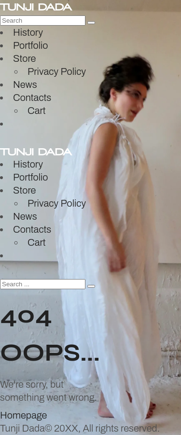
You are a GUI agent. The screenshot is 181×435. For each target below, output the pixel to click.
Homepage (23, 415)
